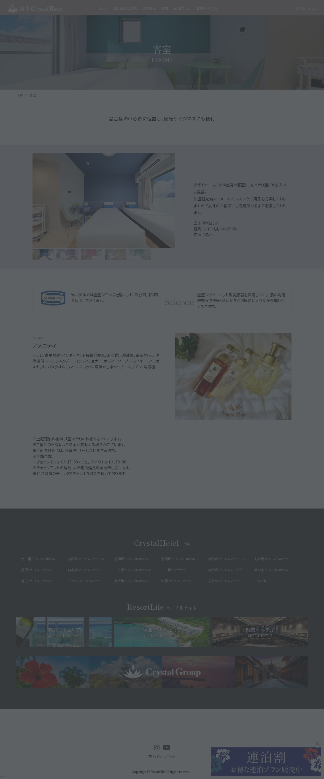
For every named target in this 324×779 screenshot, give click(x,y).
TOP (19, 95)
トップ (104, 8)
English (314, 8)
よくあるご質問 (126, 8)
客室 (165, 8)
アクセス (149, 8)
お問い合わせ (207, 8)
